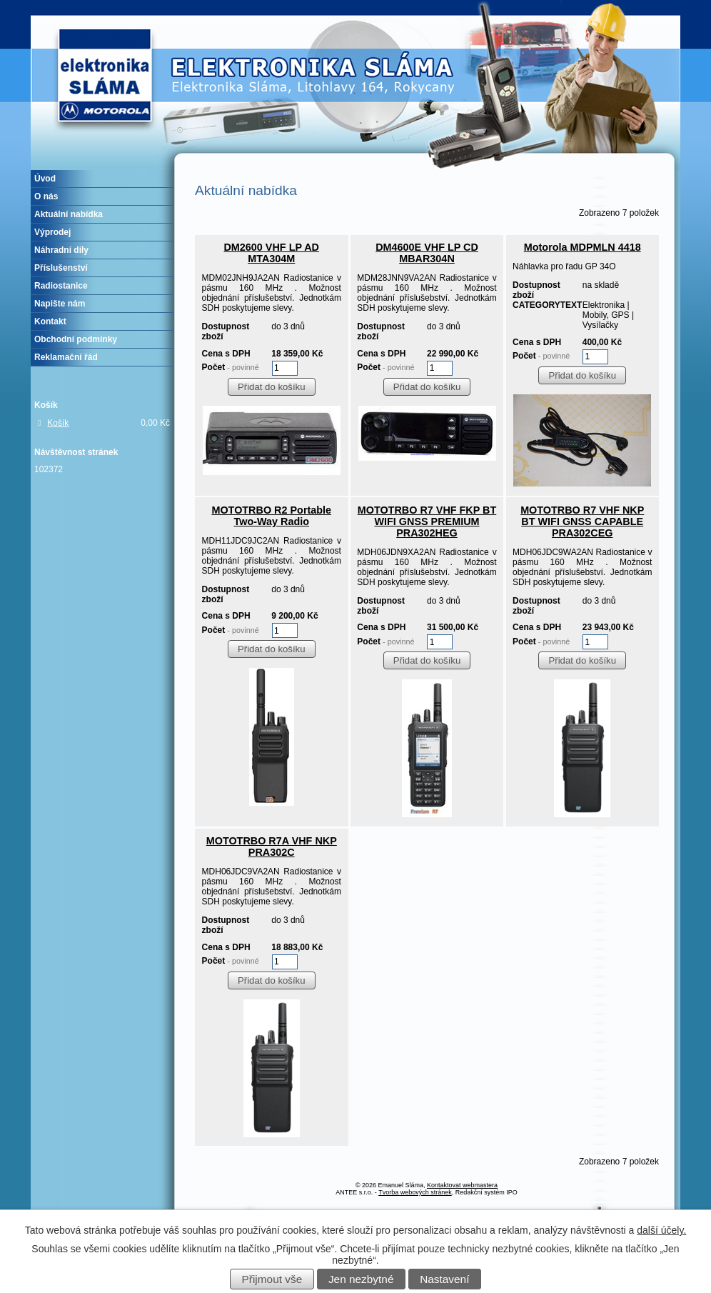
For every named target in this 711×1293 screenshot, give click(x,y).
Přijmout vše (272, 1279)
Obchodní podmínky (75, 339)
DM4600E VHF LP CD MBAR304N (426, 252)
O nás (46, 196)
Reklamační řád (66, 357)
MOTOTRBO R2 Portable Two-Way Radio (271, 515)
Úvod (45, 179)
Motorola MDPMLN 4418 (582, 247)
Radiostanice (61, 286)
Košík (58, 423)
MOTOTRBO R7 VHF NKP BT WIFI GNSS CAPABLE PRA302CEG (582, 521)
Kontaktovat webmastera (462, 1185)
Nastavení (444, 1279)
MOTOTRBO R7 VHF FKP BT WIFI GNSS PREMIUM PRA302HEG (427, 521)
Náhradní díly (61, 250)
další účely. (661, 1230)
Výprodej (52, 232)
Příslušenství (61, 268)
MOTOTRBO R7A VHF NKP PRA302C (271, 846)
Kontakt (50, 321)
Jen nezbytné (361, 1279)
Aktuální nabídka (68, 214)
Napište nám (59, 304)
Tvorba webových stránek (415, 1192)
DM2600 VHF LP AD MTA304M (271, 252)
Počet (230, 367)
